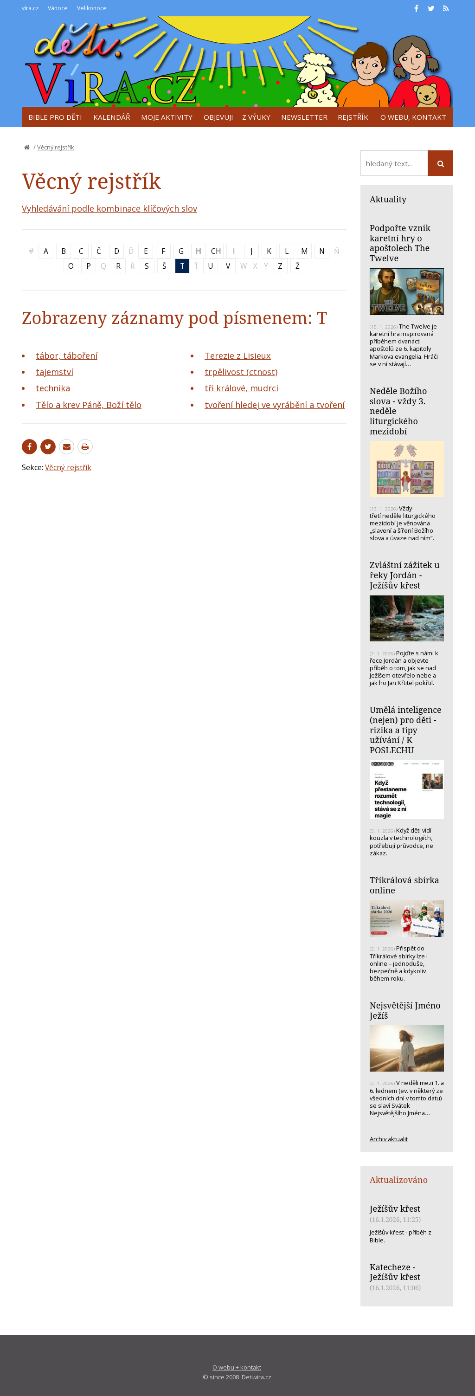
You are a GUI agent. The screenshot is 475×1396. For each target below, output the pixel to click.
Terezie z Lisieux (238, 355)
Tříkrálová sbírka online (404, 885)
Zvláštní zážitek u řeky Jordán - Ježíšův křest (405, 574)
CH (216, 251)
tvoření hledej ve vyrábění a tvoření (275, 404)
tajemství (54, 371)
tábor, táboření (66, 355)
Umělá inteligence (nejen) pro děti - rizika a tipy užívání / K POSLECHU (406, 730)
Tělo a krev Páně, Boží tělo (88, 404)
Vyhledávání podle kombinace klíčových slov (109, 208)
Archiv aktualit (389, 1139)
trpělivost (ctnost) (241, 371)
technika (53, 388)
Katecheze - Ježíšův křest (395, 1272)
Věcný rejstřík (55, 147)
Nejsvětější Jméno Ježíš (405, 1010)
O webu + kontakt (236, 1367)
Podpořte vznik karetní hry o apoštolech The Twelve (400, 243)
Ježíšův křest (395, 1208)
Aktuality (388, 199)
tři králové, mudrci (241, 388)
